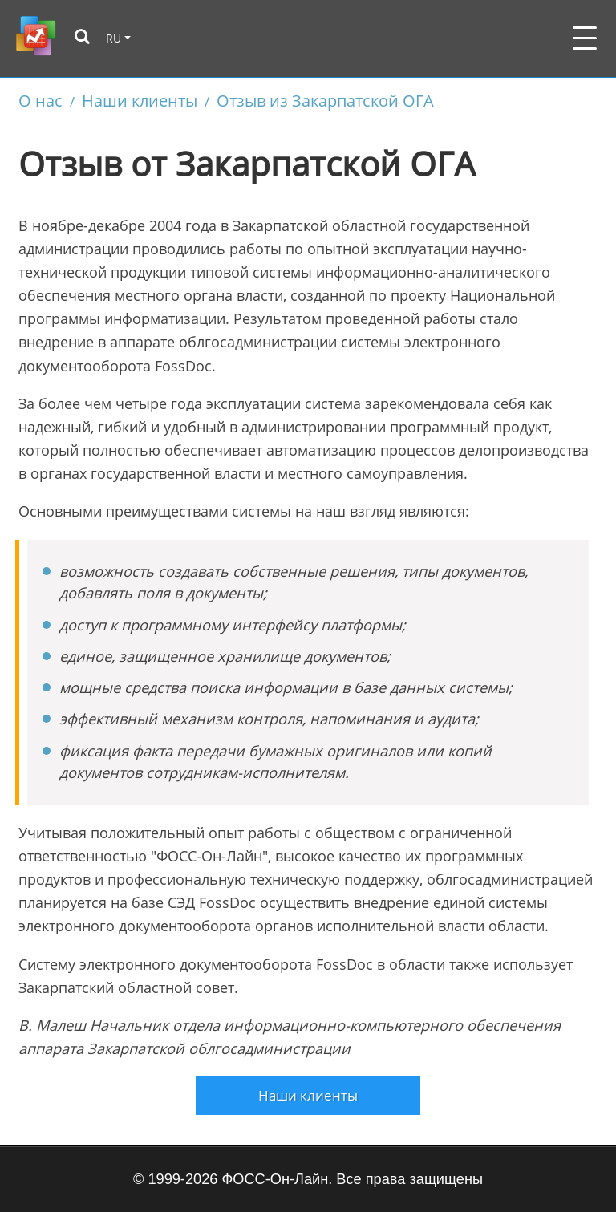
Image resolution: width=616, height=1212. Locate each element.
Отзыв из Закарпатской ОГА (325, 100)
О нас (40, 100)
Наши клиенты (139, 100)
